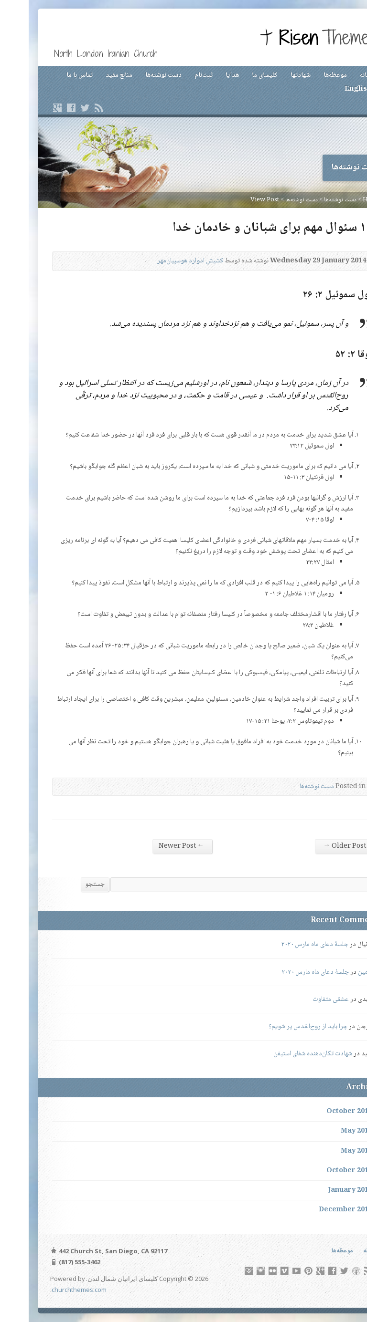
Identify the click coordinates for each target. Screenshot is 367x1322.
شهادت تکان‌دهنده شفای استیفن (284, 1054)
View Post (236, 200)
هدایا (203, 75)
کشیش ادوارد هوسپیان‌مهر (161, 261)
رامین (336, 972)
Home (343, 200)
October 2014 (321, 1170)
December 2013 (317, 1210)
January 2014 (321, 1190)
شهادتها (272, 75)
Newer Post (152, 846)
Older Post (315, 846)
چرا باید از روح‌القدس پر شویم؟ (279, 1026)
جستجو (66, 884)
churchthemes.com (50, 1289)
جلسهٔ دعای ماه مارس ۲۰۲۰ (286, 944)
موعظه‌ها (306, 75)
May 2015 (328, 1151)
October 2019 (321, 1111)
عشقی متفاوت (302, 999)
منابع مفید (90, 75)
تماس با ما (51, 75)
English (329, 89)
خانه (337, 75)
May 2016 (328, 1131)
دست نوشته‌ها (135, 75)
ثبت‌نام (175, 75)
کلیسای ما (236, 75)
